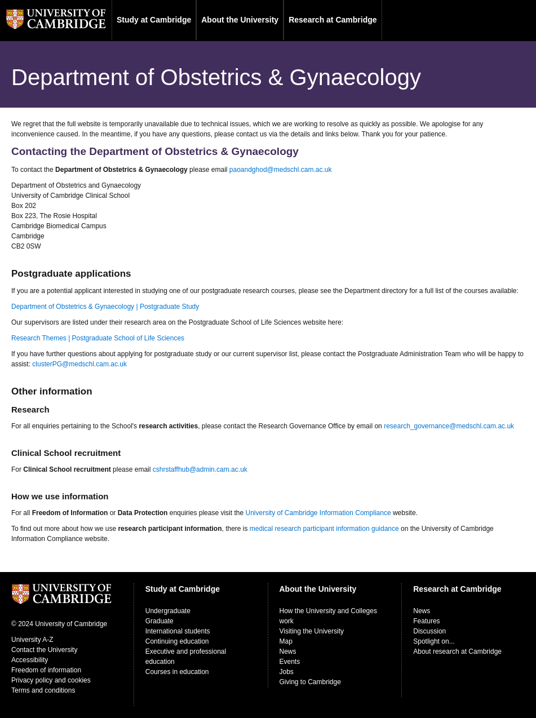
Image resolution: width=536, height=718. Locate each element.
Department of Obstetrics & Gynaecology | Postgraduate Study (105, 307)
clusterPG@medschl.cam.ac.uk (79, 364)
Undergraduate (168, 611)
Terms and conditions (43, 690)
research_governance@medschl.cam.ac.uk (449, 426)
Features (426, 621)
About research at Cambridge (457, 651)
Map (286, 641)
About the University (239, 19)
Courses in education (177, 672)
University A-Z (32, 640)
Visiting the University (312, 631)
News (288, 651)
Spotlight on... (433, 641)
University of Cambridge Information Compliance (318, 513)
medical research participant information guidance (324, 529)
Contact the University (44, 650)
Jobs (287, 672)
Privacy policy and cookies (51, 680)
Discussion (429, 631)
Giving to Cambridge (310, 682)
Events (290, 662)
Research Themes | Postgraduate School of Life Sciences (97, 338)
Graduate (159, 621)
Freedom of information (46, 670)
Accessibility (29, 660)
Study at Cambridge (154, 19)
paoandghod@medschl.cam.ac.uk (280, 170)
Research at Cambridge (332, 19)
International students (177, 631)
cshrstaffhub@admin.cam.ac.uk (200, 469)
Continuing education (177, 641)
